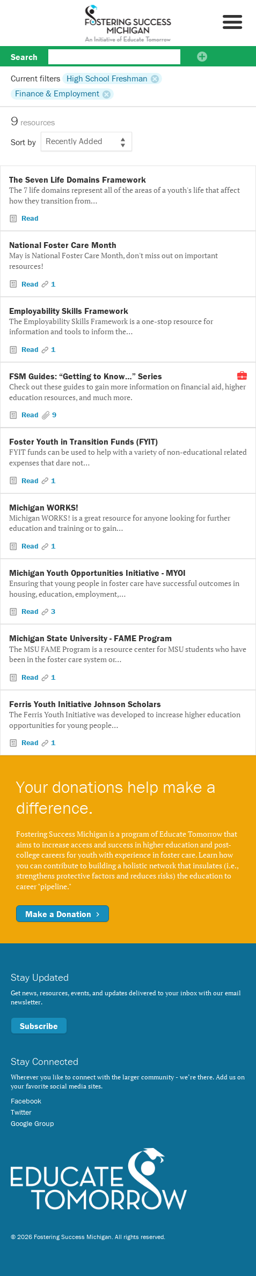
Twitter (21, 1112)
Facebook (26, 1101)
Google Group (32, 1123)
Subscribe (39, 1025)
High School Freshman (107, 78)
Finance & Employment (57, 93)
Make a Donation (62, 914)
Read (29, 218)
